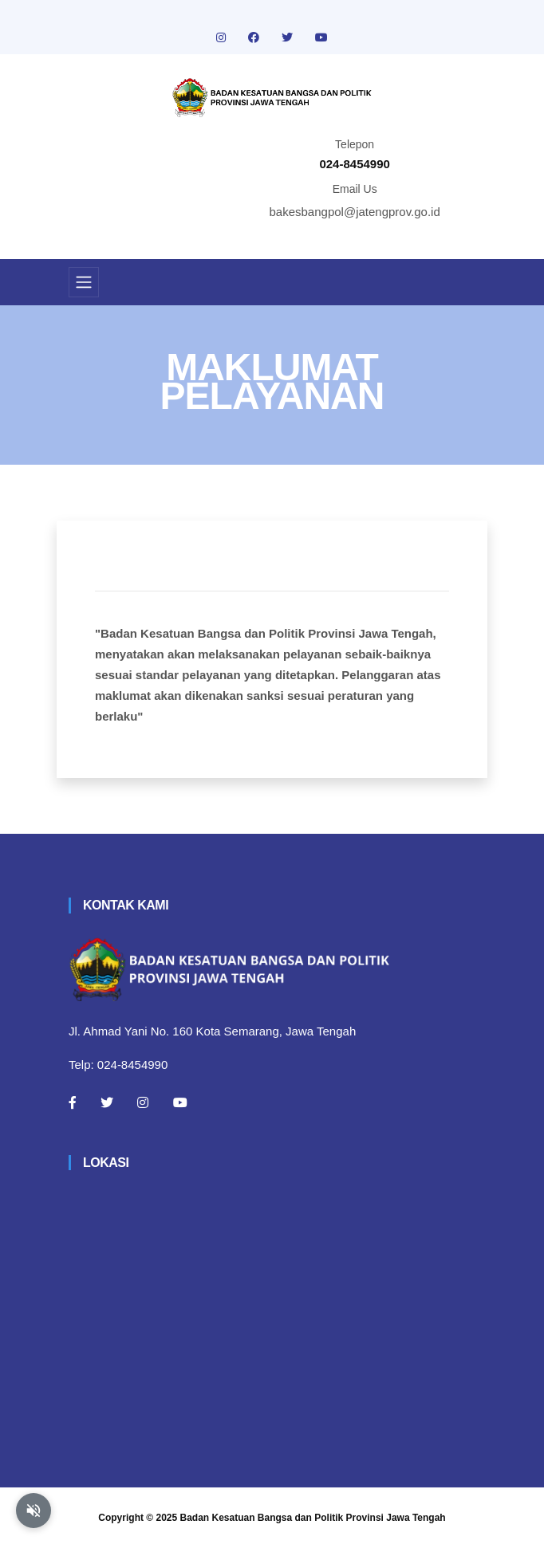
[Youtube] (180, 1102)
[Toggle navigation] (84, 282)
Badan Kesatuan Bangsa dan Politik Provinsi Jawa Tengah (313, 1517)
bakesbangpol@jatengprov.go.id (355, 211)
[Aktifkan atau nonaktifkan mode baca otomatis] (33, 1510)
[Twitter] (107, 1102)
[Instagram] (143, 1102)
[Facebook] (72, 1102)
